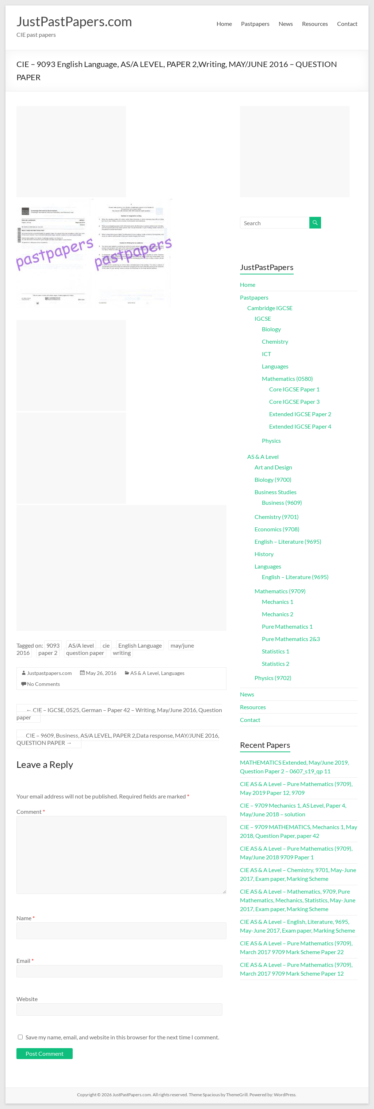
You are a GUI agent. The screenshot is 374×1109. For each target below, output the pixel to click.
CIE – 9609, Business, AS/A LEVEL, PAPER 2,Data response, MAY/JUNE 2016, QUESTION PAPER (117, 739)
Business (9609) (282, 502)
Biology (271, 328)
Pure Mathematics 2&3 (291, 638)
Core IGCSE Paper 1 (294, 389)
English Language (140, 645)
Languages (172, 673)
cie (106, 645)
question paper (85, 652)
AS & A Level (144, 673)
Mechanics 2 (277, 613)
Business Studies (276, 491)
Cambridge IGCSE (270, 307)
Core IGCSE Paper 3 (294, 401)
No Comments (43, 684)
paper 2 (47, 652)
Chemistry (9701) (277, 516)
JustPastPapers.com (74, 21)
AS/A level (81, 645)
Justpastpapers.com (49, 673)
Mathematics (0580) (287, 378)
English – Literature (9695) (288, 541)
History (264, 553)
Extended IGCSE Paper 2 (300, 413)
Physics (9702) (273, 677)
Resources (315, 23)
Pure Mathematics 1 (287, 626)
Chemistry (275, 341)
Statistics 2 (275, 663)
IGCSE (263, 318)
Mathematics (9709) (280, 590)
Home (224, 23)
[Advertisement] (71, 151)
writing (122, 652)
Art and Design (273, 467)
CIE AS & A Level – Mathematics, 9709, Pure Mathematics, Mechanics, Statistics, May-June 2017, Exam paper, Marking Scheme (297, 900)
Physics (271, 440)
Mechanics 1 (277, 601)
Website (27, 998)
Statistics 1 (275, 651)
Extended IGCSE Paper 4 (300, 426)
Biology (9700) (273, 479)
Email (25, 960)
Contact (347, 23)
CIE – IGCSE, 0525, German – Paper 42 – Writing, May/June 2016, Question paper (119, 713)
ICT (266, 353)
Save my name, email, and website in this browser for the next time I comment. (122, 1037)
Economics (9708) (277, 529)
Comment (30, 811)
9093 (53, 645)
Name (25, 917)
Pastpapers (255, 23)
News (286, 23)
